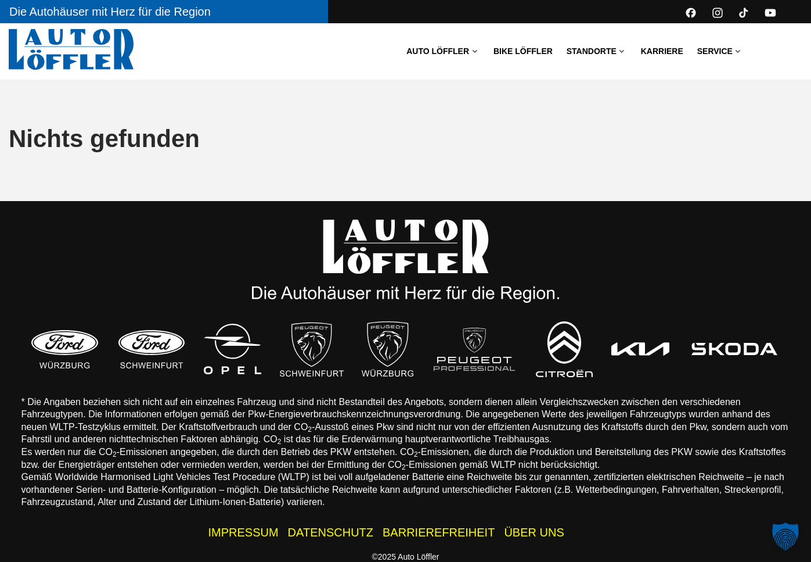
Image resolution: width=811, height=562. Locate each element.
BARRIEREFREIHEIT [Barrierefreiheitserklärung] (439, 532)
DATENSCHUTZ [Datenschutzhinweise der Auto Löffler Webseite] (330, 532)
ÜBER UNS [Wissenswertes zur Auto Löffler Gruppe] (534, 532)
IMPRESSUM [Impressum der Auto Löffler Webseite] (243, 532)
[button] (785, 536)
